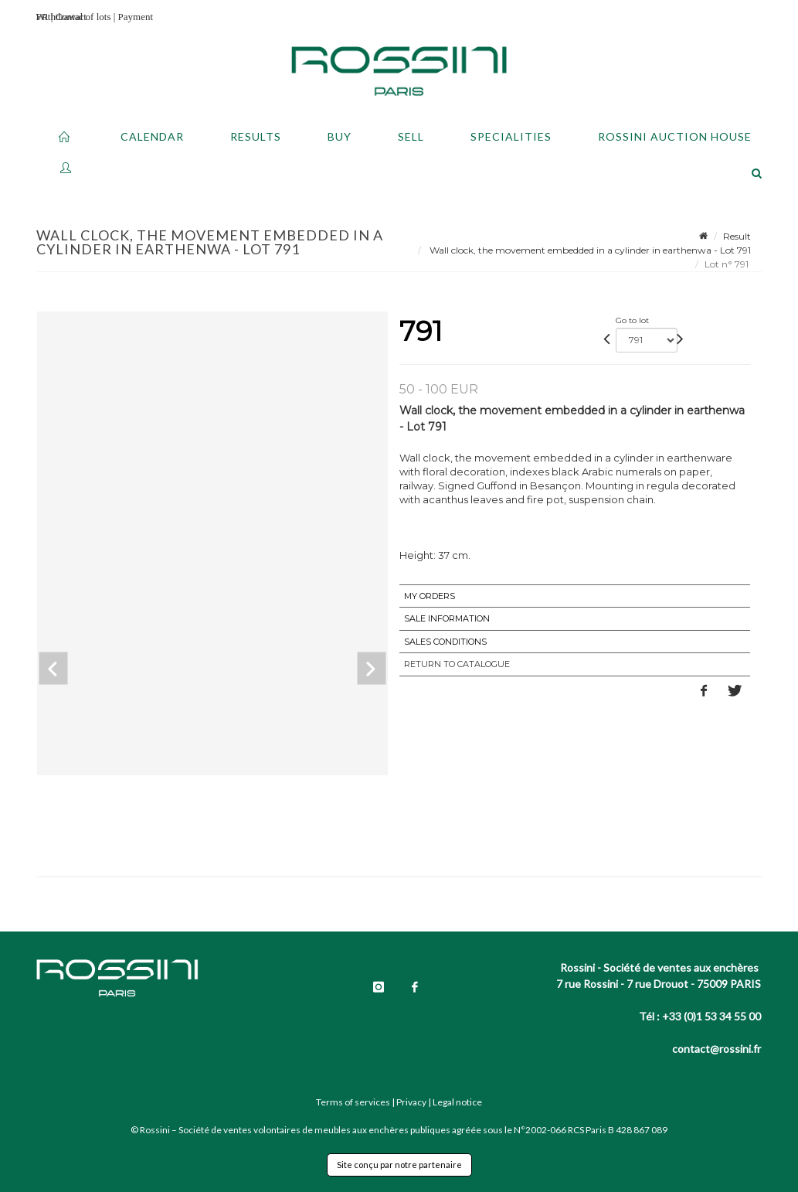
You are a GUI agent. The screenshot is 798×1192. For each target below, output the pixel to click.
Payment (136, 16)
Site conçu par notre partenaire (399, 1165)
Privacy (411, 1102)
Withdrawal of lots (73, 16)
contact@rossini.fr (716, 1048)
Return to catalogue (457, 664)
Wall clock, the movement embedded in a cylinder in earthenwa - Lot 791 (589, 250)
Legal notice (457, 1102)
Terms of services (353, 1102)
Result (737, 236)
